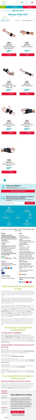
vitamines (10, 316)
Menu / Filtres (5, 20)
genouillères (7, 336)
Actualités (21, 235)
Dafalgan (5, 310)
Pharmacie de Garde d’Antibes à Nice (26, 252)
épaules (10, 337)
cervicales (7, 337)
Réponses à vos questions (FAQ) (8, 278)
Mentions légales (23, 243)
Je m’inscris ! (30, 203)
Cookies (21, 245)
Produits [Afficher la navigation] (17, 7)
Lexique (21, 239)
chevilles (18, 337)
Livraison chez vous (23, 271)
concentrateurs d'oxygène (12, 371)
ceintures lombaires (14, 336)
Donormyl (11, 313)
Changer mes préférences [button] (18, 414)
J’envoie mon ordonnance (18, 191)
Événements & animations (24, 238)
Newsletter (3, 243)
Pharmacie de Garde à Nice (24, 251)
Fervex (23, 312)
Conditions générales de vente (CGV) (26, 241)
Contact (3, 244)
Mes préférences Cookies (24, 247)
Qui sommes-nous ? (5, 241)
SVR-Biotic (10, 388)
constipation (29, 311)
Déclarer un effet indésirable (25, 240)
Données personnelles (24, 244)
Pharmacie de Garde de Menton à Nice (27, 253)
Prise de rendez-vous (23, 236)
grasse (7, 311)
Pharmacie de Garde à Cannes (25, 255)
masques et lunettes (30, 371)
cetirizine (9, 312)
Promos (29, 7)
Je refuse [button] (21, 412)
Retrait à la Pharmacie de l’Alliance (26, 270)
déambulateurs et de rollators (18, 356)
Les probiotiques (4, 409)
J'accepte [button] (14, 412)
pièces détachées (22, 367)
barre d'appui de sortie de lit (29, 351)
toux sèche (3, 311)
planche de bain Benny (30, 359)
